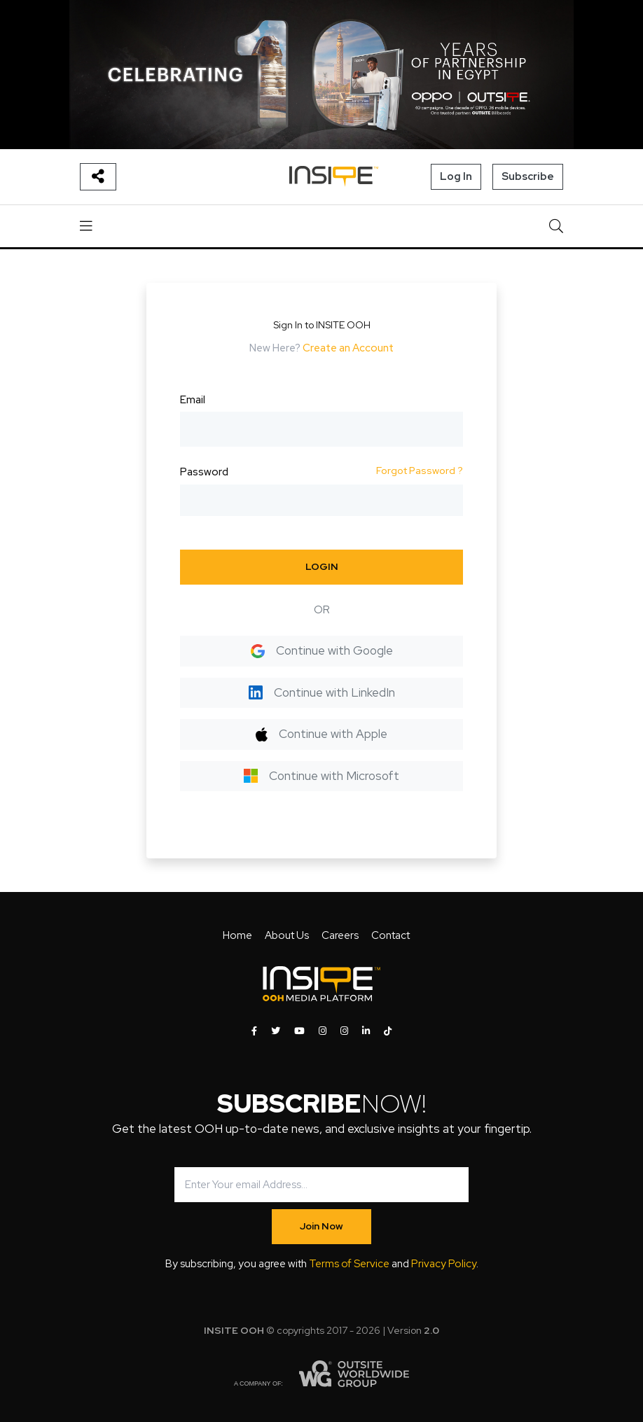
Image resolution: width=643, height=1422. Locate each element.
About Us (287, 935)
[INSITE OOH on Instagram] (322, 1031)
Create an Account (348, 348)
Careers (340, 935)
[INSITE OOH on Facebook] (254, 1031)
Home (237, 935)
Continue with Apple (321, 733)
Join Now (321, 1226)
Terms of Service (349, 1264)
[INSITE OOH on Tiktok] (388, 1031)
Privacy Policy (443, 1264)
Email (192, 400)
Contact (390, 935)
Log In (456, 176)
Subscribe (528, 176)
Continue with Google (322, 650)
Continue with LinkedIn (322, 692)
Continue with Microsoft (321, 775)
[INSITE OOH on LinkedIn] (366, 1031)
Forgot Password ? (419, 470)
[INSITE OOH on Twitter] (275, 1031)
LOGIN (321, 566)
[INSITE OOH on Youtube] (299, 1031)
